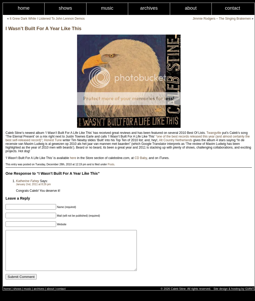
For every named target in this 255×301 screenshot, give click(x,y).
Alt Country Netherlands (175, 140)
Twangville (214, 133)
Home (24, 8)
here (73, 158)
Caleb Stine (178, 296)
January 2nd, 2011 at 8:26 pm (33, 184)
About (191, 8)
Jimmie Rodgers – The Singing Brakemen (222, 18)
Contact (61, 296)
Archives (149, 8)
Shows (65, 8)
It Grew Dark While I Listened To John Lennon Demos (47, 18)
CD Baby (141, 158)
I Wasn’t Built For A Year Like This (44, 28)
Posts (111, 164)
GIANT (249, 296)
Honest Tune (53, 140)
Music (107, 8)
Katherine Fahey (27, 181)
